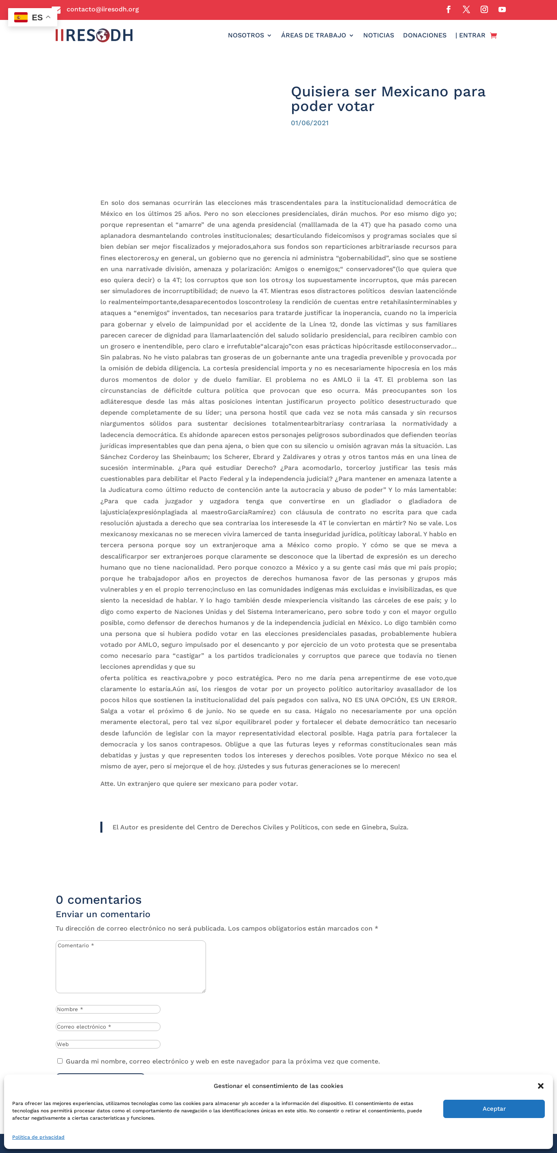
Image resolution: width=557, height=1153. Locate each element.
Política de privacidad (38, 1137)
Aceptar (494, 1108)
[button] (541, 1086)
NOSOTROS (246, 35)
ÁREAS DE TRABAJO (313, 35)
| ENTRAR (470, 35)
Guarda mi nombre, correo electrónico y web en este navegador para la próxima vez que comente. (223, 1061)
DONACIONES (424, 35)
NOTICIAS (378, 35)
